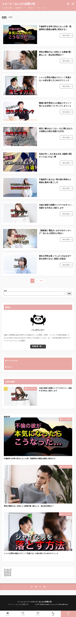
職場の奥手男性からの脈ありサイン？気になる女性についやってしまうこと (55, 104)
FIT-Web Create (43, 604)
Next (41, 281)
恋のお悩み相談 (7, 8)
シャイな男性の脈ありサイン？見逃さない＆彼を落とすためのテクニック (55, 78)
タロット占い (41, 8)
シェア (22, 614)
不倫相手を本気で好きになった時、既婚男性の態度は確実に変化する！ (55, 27)
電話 (53, 614)
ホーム (7, 614)
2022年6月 (7, 572)
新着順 (4, 17)
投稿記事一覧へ (37, 346)
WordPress (63, 604)
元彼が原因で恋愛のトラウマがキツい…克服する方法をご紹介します (56, 206)
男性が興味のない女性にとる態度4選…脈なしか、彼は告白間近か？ (55, 53)
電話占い (31, 8)
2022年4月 (7, 576)
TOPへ (68, 614)
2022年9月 (7, 571)
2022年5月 (7, 574)
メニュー (38, 614)
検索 (5, 291)
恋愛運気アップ (20, 8)
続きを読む (66, 35)
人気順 (10, 17)
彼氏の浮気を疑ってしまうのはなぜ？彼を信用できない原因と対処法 (55, 257)
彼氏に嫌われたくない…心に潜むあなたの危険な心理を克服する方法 (56, 129)
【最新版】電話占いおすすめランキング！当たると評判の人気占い (55, 231)
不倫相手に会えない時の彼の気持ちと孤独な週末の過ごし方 (55, 180)
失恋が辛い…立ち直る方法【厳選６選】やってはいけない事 (56, 155)
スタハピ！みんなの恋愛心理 (23, 4)
